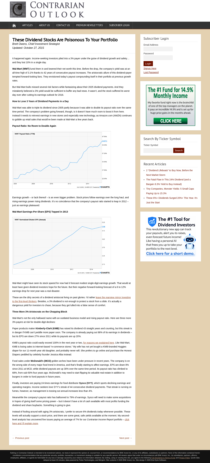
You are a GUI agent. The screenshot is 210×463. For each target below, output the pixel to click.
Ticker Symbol (151, 145)
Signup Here (150, 68)
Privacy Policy (184, 458)
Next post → (125, 438)
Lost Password (151, 72)
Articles (27, 25)
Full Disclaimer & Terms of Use (163, 458)
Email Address (151, 44)
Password (149, 53)
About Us (44, 25)
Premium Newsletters (89, 25)
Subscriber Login (119, 25)
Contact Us (63, 25)
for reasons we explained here (98, 342)
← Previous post (20, 438)
